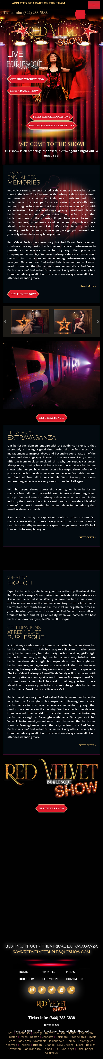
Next (98, 321)
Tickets (48, 971)
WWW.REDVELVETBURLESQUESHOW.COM (51, 952)
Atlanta (72, 1033)
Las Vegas (24, 1041)
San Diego (67, 1049)
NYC (10, 1033)
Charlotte (47, 1037)
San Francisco (32, 1049)
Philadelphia (78, 1037)
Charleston (86, 1033)
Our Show (27, 979)
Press (70, 971)
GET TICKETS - (87, 537)
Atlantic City (23, 1033)
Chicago (38, 1033)
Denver (49, 1033)
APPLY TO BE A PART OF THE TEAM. (43, 3)
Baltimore (62, 1037)
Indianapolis (57, 1041)
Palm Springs (85, 1049)
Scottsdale (39, 1041)
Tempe (71, 1041)
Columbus (51, 1053)
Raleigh (90, 1045)
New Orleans (65, 1045)
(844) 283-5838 (35, 12)
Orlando (49, 1045)
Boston (34, 1037)
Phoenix (25, 1045)
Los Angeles (85, 1041)
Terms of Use (51, 1024)
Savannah (14, 1049)
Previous (5, 321)
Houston (12, 1037)
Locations (50, 979)
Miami (80, 1045)
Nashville (11, 1045)
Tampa (47, 1049)
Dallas (24, 1037)
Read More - (88, 286)
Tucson (37, 1045)
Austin (61, 1033)
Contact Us (75, 979)
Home (23, 971)
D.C (57, 1049)
